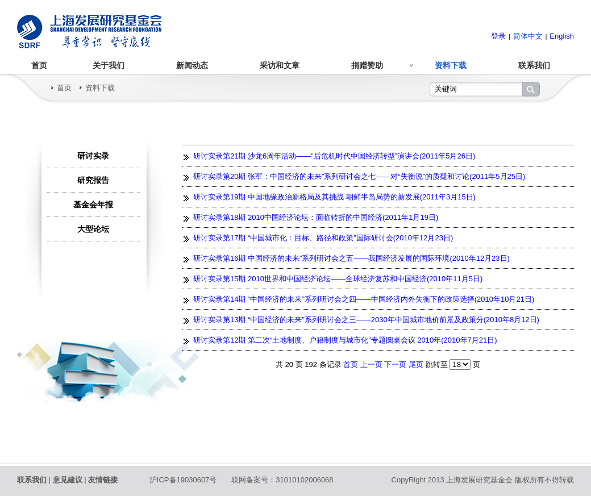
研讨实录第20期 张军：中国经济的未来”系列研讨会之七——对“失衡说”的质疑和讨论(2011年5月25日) (359, 176)
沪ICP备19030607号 (183, 480)
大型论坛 (93, 229)
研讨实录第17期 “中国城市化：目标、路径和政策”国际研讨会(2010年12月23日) (323, 238)
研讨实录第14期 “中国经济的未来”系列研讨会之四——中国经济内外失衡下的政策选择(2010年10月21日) (363, 299)
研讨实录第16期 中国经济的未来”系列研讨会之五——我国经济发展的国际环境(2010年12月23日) (351, 258)
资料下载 (451, 65)
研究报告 (93, 180)
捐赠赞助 (367, 65)
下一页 (396, 364)
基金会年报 (93, 204)
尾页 (416, 364)
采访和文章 (279, 65)
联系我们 (534, 65)
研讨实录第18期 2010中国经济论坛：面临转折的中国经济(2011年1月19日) (315, 217)
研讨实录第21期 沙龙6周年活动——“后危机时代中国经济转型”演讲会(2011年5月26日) (334, 156)
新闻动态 (192, 65)
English (562, 36)
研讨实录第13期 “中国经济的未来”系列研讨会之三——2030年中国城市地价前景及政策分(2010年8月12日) (366, 319)
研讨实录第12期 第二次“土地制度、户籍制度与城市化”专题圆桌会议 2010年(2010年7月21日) (345, 340)
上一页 (372, 364)
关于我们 (108, 65)
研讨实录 (93, 155)
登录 (498, 36)
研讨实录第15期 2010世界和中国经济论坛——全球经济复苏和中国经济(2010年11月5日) (337, 278)
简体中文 (528, 36)
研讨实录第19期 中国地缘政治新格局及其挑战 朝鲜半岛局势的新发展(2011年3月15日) (334, 197)
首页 (39, 65)
